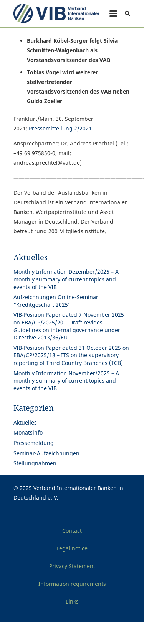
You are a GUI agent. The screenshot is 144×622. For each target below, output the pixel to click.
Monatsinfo (28, 432)
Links (72, 601)
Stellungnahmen (34, 463)
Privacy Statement (72, 566)
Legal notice (72, 548)
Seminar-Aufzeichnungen (46, 453)
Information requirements (72, 583)
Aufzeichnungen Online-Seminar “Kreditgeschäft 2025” (55, 300)
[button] (113, 13)
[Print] (56, 13)
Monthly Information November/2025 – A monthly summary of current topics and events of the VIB (66, 381)
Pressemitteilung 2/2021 (60, 128)
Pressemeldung (33, 442)
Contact (72, 530)
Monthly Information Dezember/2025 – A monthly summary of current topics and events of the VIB (66, 279)
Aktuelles (25, 422)
